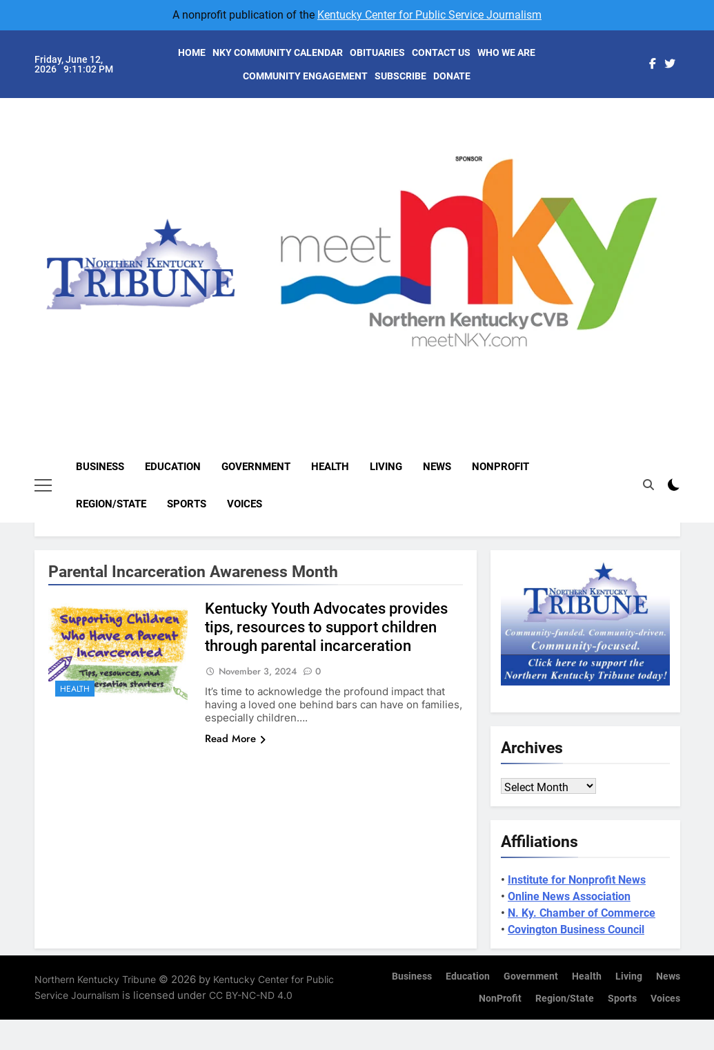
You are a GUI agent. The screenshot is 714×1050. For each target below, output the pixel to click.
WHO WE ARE (506, 52)
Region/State (111, 504)
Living (386, 466)
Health (330, 466)
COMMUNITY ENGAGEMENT (305, 75)
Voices (244, 504)
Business (100, 466)
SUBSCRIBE (400, 75)
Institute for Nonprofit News (577, 879)
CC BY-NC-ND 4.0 (250, 995)
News (437, 466)
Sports (186, 504)
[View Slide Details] (494, 251)
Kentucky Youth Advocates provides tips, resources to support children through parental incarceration (326, 627)
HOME (192, 52)
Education (173, 466)
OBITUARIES (377, 52)
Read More (235, 738)
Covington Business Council (576, 929)
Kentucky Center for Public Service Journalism (429, 14)
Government (255, 466)
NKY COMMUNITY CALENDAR (277, 52)
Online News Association (569, 896)
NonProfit (500, 466)
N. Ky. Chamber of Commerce (581, 913)
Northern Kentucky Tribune (95, 979)
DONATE (451, 75)
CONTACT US (441, 52)
